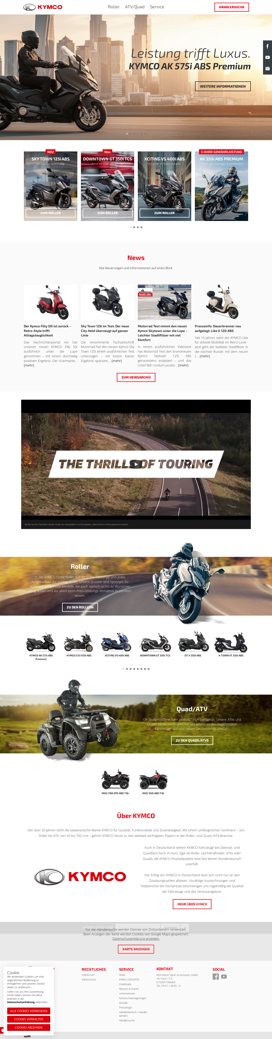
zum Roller (50, 213)
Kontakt (123, 1003)
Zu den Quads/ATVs (192, 740)
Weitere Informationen (223, 86)
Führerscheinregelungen (132, 998)
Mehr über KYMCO (192, 904)
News (122, 974)
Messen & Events (129, 988)
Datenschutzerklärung (21, 1002)
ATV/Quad (135, 6)
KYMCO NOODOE (129, 979)
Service (157, 6)
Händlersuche (232, 7)
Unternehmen (127, 993)
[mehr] (29, 365)
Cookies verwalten (28, 1019)
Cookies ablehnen (28, 1027)
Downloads (125, 984)
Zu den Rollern (80, 607)
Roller (114, 6)
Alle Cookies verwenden (28, 1011)
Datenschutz (89, 979)
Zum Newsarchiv (136, 377)
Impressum (88, 974)
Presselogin (125, 1007)
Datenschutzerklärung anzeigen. (136, 938)
